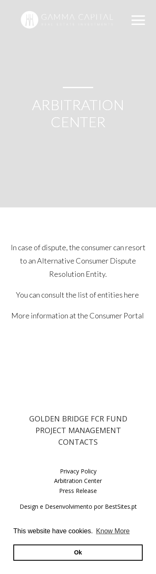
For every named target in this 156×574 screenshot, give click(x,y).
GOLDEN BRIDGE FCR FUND (78, 419)
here (132, 294)
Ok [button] (78, 552)
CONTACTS (78, 442)
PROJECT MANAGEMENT (78, 430)
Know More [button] (113, 531)
